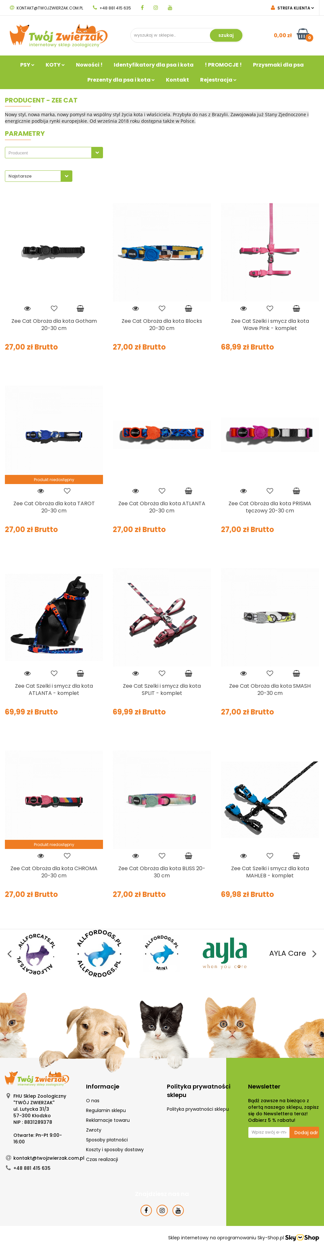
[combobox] (54, 152)
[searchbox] (49, 153)
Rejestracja (218, 80)
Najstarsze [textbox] (20, 176)
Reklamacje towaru (108, 1120)
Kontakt (177, 80)
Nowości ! (89, 65)
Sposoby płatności (107, 1140)
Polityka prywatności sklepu (198, 1109)
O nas (92, 1100)
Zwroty (93, 1130)
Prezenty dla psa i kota (121, 80)
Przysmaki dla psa (278, 65)
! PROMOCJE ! (223, 65)
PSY (27, 65)
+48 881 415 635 (112, 8)
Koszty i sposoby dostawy (115, 1149)
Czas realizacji (102, 1159)
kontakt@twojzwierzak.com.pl (46, 8)
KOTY (55, 65)
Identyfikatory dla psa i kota (154, 65)
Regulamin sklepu (106, 1110)
